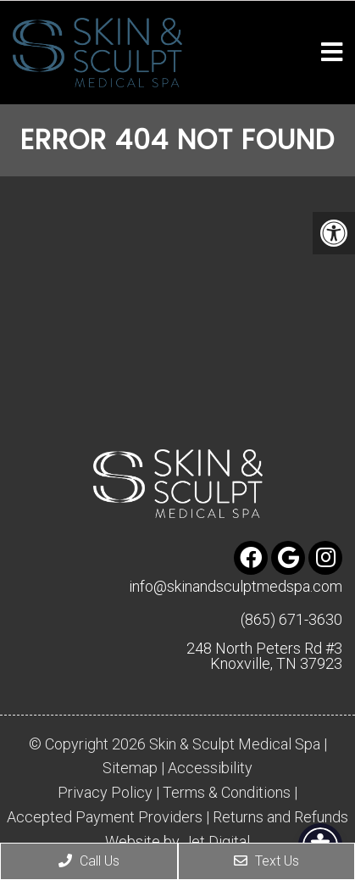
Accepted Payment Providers (104, 817)
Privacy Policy (105, 792)
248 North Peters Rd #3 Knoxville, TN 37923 (264, 656)
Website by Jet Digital (177, 841)
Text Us (266, 861)
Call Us (88, 861)
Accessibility (210, 768)
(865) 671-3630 (291, 619)
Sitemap (130, 768)
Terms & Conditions (227, 792)
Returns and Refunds (280, 817)
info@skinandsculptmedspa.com (235, 586)
